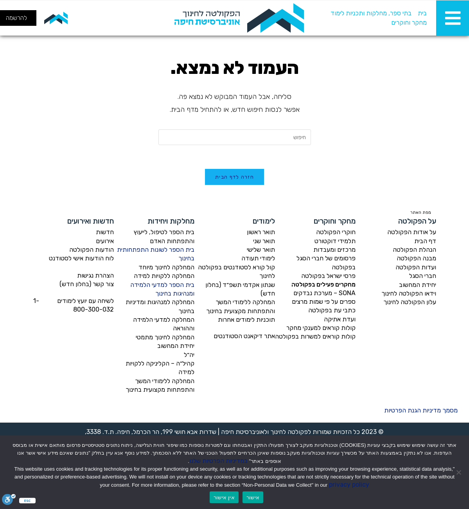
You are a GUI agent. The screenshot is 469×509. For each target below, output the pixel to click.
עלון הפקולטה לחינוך (409, 302)
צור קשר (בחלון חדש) (86, 284)
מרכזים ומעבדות (334, 249)
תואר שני (264, 241)
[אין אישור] (459, 472)
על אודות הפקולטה (411, 232)
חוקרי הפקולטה (336, 232)
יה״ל (189, 354)
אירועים (105, 241)
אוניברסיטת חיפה (242, 432)
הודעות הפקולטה (91, 249)
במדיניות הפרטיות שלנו (218, 460)
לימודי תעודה (258, 258)
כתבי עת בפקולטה (332, 310)
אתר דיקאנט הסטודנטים (244, 336)
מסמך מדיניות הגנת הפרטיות (421, 410)
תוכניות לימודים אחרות (246, 319)
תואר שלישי (261, 249)
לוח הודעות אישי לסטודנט (81, 258)
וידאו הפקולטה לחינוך (408, 293)
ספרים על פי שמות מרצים (324, 301)
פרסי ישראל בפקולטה (328, 276)
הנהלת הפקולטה (414, 249)
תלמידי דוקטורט (335, 241)
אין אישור (224, 497)
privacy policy (349, 484)
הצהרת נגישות (95, 275)
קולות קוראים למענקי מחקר (321, 328)
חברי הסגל (422, 276)
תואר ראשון (261, 232)
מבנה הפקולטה (416, 258)
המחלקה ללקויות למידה (164, 276)
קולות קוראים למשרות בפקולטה (315, 336)
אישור (252, 497)
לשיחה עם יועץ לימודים (85, 301)
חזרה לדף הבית (234, 177)
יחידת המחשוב (417, 285)
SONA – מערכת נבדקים (324, 293)
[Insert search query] (234, 137)
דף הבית (425, 241)
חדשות (105, 232)
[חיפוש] (88, 18)
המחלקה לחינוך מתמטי (165, 337)
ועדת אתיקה (340, 319)
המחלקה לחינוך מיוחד (166, 267)
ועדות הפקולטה (415, 267)
